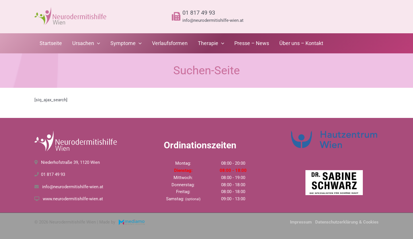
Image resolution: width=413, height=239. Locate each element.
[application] (97, 43)
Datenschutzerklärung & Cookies (347, 222)
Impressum (301, 222)
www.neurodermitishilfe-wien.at (73, 198)
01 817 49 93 (198, 12)
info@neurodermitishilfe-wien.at (212, 20)
